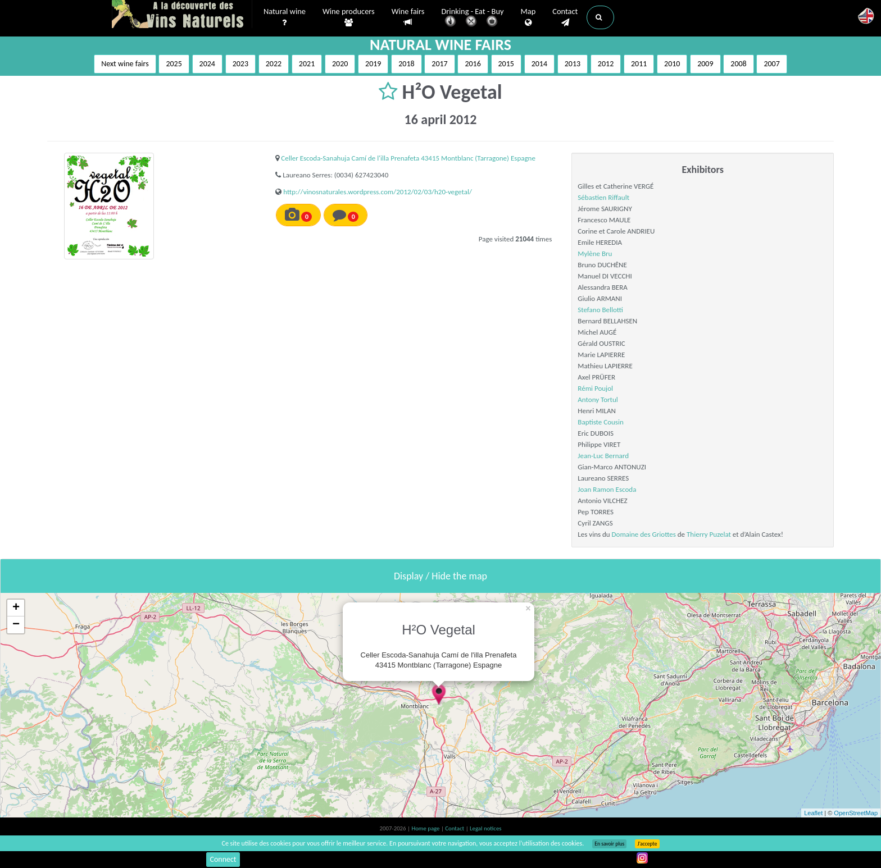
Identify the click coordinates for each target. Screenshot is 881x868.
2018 (406, 63)
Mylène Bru (595, 253)
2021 (307, 63)
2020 (340, 63)
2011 (639, 63)
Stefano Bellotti (600, 309)
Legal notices (485, 828)
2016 (472, 63)
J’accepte (647, 843)
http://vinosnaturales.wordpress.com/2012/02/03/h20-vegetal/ (377, 192)
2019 (373, 63)
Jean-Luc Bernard (603, 455)
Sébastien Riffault (603, 197)
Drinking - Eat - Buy (473, 18)
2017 (439, 63)
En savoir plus (609, 843)
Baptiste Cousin (600, 422)
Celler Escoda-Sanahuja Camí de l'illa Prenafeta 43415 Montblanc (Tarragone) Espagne (408, 158)
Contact (565, 17)
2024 (207, 63)
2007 (771, 63)
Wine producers (349, 17)
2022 (273, 63)
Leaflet (813, 813)
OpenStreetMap (856, 813)
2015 (506, 63)
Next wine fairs (125, 63)
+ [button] (16, 608)
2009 (705, 63)
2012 (606, 63)
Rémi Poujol (595, 388)
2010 (672, 63)
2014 (539, 63)
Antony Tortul (597, 399)
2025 (173, 63)
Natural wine (285, 17)
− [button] (16, 624)
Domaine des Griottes (644, 534)
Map (528, 17)
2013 (572, 63)
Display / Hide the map (440, 576)
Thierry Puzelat (709, 534)
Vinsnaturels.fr (182, 15)
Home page (426, 828)
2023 (240, 63)
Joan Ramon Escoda (607, 489)
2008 (738, 63)
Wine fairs (408, 17)
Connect (223, 859)
